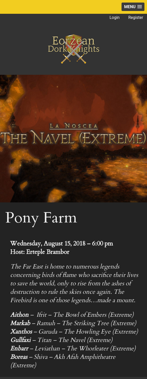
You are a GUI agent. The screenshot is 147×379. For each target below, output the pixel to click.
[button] (133, 7)
